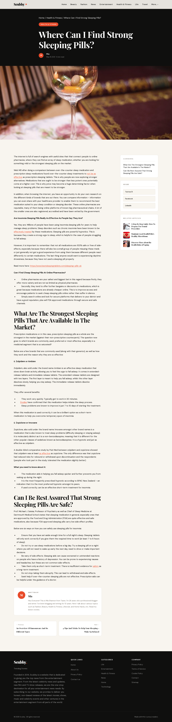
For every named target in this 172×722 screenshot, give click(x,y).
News (93, 4)
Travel (145, 4)
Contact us (75, 679)
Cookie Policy (137, 673)
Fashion (84, 4)
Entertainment (106, 4)
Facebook (129, 201)
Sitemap (135, 682)
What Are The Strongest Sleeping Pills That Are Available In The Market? (139, 167)
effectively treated (22, 231)
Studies (23, 402)
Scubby (20, 4)
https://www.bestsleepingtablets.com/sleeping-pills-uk (55, 266)
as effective (44, 453)
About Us (75, 669)
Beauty (73, 4)
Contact (135, 678)
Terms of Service (139, 669)
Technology (106, 687)
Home (64, 4)
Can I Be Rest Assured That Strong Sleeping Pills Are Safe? (137, 173)
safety (96, 566)
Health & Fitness (124, 4)
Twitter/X (129, 194)
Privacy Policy (76, 674)
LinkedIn (128, 208)
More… (154, 4)
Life (136, 4)
